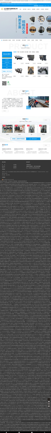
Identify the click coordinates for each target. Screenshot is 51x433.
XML (48, 5)
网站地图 (13, 404)
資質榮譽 (3, 389)
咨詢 (22, 63)
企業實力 (38, 9)
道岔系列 (6, 59)
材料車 (13, 40)
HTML (45, 5)
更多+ (7, 67)
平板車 (40, 40)
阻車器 (29, 40)
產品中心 (29, 9)
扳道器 (33, 40)
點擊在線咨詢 (33, 139)
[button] (25, 37)
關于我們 (24, 9)
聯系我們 (46, 9)
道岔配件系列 (7, 62)
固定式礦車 (24, 40)
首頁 (20, 9)
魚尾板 (9, 40)
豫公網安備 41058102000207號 (8, 399)
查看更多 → (46, 145)
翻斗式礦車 (18, 40)
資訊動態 (33, 9)
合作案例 (42, 9)
